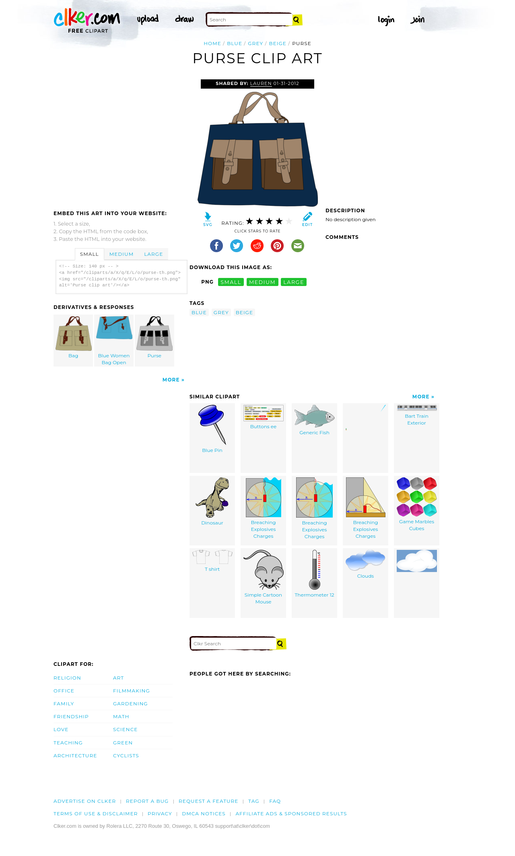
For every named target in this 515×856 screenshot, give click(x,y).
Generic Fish (315, 420)
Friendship (71, 716)
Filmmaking (131, 691)
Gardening (130, 704)
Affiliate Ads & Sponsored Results (291, 813)
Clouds (365, 564)
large (293, 282)
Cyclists (126, 755)
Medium (121, 254)
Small (89, 254)
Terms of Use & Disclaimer (96, 813)
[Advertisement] (121, 139)
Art (118, 678)
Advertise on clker (85, 801)
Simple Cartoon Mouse (263, 577)
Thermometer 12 (314, 574)
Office (64, 691)
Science (125, 729)
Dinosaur (212, 501)
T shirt (212, 561)
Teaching (68, 743)
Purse (154, 337)
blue (234, 43)
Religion (67, 678)
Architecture (75, 755)
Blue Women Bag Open (114, 340)
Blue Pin (212, 429)
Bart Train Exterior (417, 415)
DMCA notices (204, 813)
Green (123, 743)
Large (153, 254)
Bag (74, 337)
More (171, 380)
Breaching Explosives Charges (263, 508)
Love (61, 729)
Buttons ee (263, 417)
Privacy (160, 813)
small (230, 282)
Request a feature (208, 801)
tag (253, 801)
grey (255, 43)
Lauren (261, 83)
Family (64, 704)
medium (262, 282)
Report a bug (147, 801)
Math (121, 716)
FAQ (275, 801)
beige (277, 43)
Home (212, 43)
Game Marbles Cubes (417, 504)
